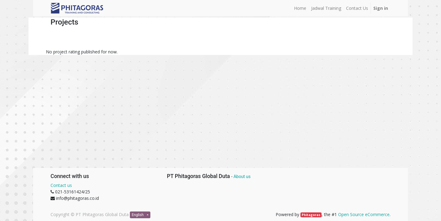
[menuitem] (300, 8)
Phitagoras (311, 215)
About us (242, 176)
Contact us (61, 185)
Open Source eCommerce (364, 214)
